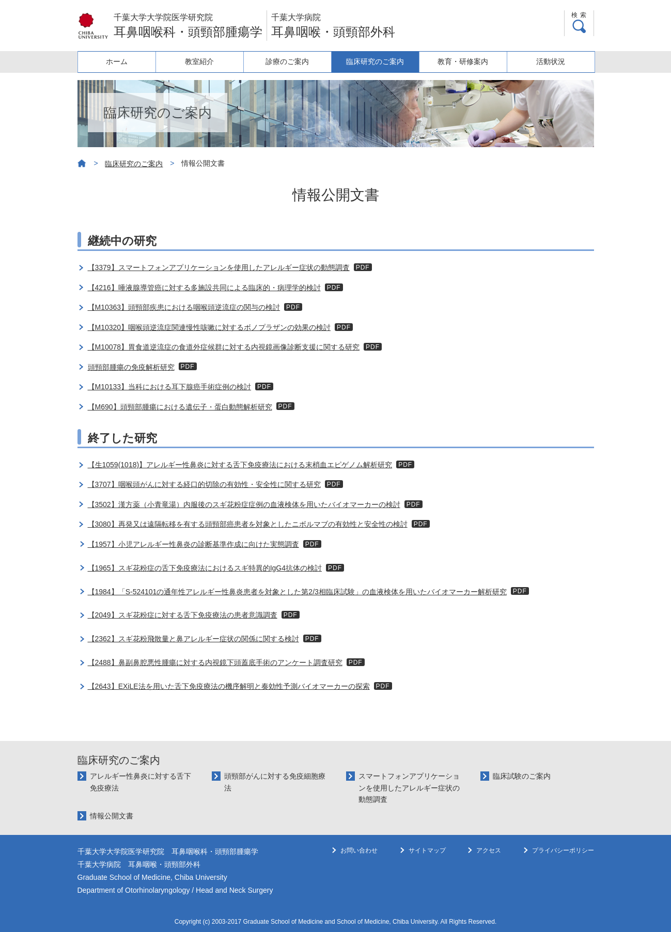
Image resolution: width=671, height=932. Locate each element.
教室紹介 (206, 61)
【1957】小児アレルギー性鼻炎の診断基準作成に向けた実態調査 (193, 544)
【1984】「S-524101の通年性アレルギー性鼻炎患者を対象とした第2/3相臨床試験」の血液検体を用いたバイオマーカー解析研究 (297, 592)
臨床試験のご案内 (522, 776)
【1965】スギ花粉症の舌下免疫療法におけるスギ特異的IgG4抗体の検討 (205, 568)
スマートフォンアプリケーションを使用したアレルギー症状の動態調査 (409, 787)
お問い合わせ (359, 850)
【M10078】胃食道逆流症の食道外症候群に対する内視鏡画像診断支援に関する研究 (224, 347)
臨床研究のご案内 (379, 61)
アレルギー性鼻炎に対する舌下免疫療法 (140, 782)
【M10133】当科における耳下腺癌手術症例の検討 (170, 387)
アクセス (488, 850)
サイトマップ (427, 850)
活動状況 (551, 61)
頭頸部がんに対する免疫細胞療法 (274, 782)
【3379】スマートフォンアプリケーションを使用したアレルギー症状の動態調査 (219, 267)
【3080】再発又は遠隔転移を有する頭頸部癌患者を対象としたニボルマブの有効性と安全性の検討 (248, 524)
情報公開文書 (111, 816)
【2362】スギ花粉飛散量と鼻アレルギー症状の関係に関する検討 (193, 639)
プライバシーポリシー (563, 850)
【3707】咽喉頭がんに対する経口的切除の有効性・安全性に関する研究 (204, 484)
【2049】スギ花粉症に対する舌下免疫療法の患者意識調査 (182, 615)
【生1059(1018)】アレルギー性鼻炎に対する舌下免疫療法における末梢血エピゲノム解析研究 (240, 465)
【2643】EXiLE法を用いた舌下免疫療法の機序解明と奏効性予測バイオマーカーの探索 (229, 686)
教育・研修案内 (465, 61)
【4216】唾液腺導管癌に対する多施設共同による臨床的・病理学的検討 (204, 287)
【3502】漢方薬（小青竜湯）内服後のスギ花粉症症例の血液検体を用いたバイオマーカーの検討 (244, 504)
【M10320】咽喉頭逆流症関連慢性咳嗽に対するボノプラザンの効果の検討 (209, 327)
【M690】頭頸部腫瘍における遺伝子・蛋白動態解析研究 (180, 407)
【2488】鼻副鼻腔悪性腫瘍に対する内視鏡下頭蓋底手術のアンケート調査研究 (215, 662)
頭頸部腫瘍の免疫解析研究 (131, 367)
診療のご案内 (293, 61)
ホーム (120, 61)
